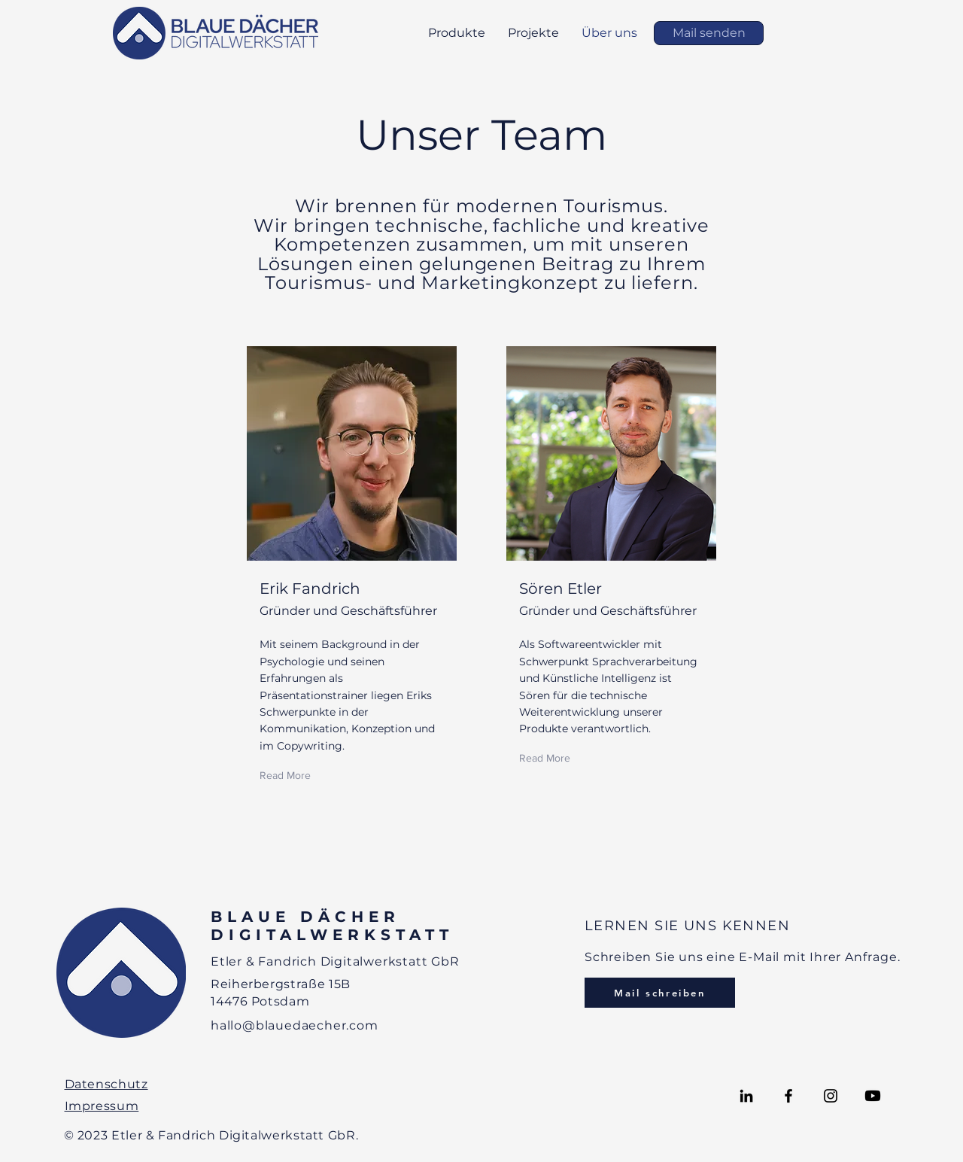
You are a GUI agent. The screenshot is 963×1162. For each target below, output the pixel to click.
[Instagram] (831, 1096)
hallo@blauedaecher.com (294, 1025)
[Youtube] (873, 1096)
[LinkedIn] (746, 1096)
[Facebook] (788, 1096)
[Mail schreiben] (660, 993)
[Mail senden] (709, 33)
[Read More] (288, 775)
